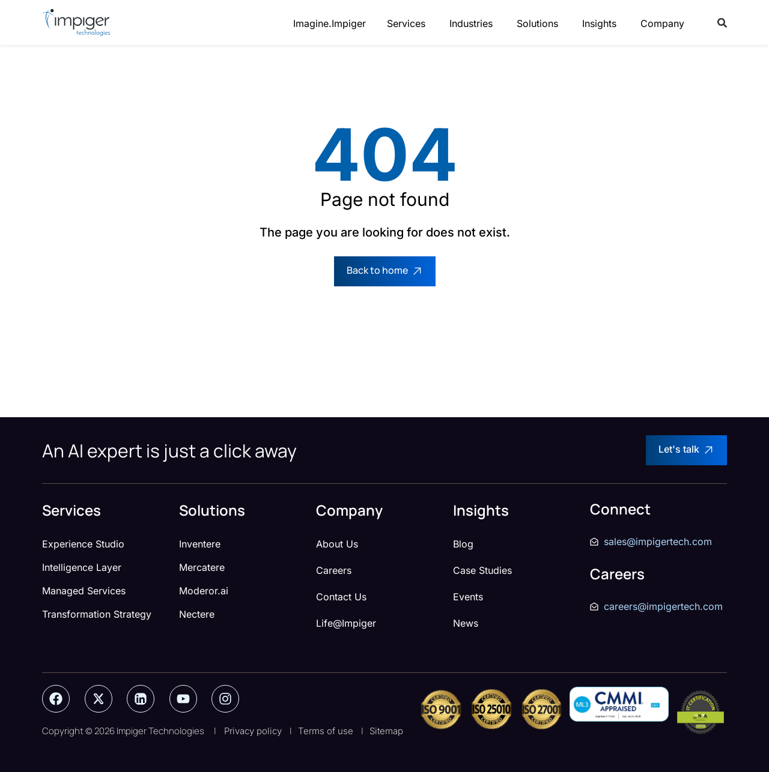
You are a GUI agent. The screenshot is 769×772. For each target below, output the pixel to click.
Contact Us (341, 597)
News (465, 623)
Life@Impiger (346, 623)
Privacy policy (253, 731)
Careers (333, 570)
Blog (463, 544)
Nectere (196, 614)
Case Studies (482, 570)
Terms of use (325, 731)
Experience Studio (83, 544)
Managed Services (84, 591)
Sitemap (386, 731)
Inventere (199, 544)
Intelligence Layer (81, 567)
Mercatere (202, 567)
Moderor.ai (203, 591)
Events (468, 597)
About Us (337, 544)
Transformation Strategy (96, 614)
